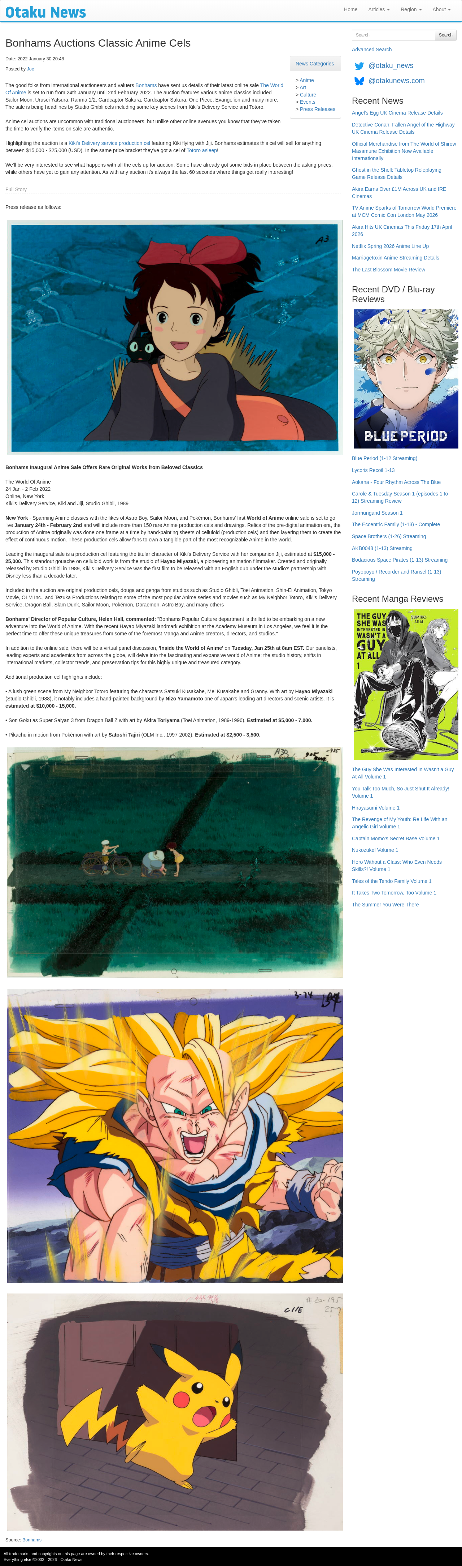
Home (350, 9)
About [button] (442, 9)
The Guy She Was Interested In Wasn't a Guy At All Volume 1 (403, 773)
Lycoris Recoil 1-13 (373, 470)
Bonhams (146, 85)
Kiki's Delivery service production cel (109, 143)
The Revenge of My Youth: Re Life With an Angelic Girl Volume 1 (400, 822)
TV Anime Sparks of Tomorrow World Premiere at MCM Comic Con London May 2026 (404, 211)
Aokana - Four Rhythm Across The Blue (396, 482)
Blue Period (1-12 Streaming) (384, 458)
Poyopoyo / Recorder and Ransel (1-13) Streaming (396, 575)
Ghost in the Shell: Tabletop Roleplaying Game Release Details (396, 173)
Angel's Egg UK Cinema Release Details (397, 113)
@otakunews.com (397, 81)
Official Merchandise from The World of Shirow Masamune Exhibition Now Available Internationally (404, 151)
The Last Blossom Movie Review (388, 270)
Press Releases (317, 109)
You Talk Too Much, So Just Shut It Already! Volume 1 (400, 792)
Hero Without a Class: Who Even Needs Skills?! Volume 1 (397, 865)
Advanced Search (372, 49)
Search (446, 35)
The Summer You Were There (385, 905)
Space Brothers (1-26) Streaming (389, 536)
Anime (307, 80)
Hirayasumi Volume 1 (376, 808)
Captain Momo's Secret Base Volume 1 (396, 838)
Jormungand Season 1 (377, 513)
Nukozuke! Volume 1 (375, 850)
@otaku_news (391, 65)
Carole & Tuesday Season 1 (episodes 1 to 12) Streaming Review (400, 497)
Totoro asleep (202, 150)
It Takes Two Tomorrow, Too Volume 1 (394, 893)
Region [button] (411, 9)
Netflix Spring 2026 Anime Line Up (390, 246)
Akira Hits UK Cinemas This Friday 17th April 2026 (402, 230)
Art (303, 87)
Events (307, 102)
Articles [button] (379, 9)
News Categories (315, 63)
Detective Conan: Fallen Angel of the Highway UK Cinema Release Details (403, 128)
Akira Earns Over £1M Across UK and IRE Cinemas (399, 192)
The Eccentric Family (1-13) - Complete (396, 524)
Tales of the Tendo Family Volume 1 (392, 881)
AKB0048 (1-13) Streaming (382, 548)
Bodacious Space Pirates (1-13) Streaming (400, 560)
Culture (308, 95)
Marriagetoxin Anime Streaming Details (395, 258)
